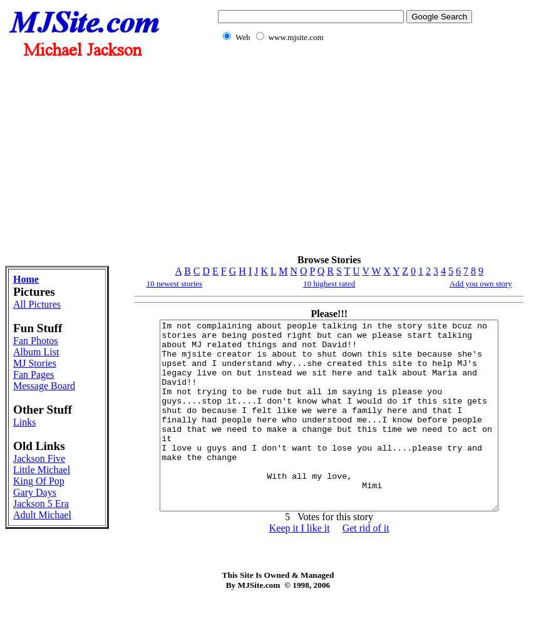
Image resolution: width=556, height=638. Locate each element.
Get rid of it (365, 565)
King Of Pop (38, 481)
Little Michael (41, 469)
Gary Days (34, 492)
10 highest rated (329, 283)
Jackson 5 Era (41, 503)
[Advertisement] (342, 155)
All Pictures (37, 304)
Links (24, 422)
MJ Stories (34, 363)
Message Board (44, 385)
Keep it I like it (299, 565)
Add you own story (481, 283)
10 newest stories (175, 283)
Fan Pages (33, 374)
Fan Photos (35, 340)
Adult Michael (42, 515)
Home (26, 279)
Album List (36, 352)
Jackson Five (39, 458)
